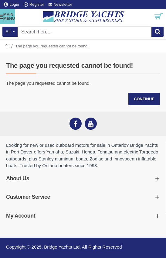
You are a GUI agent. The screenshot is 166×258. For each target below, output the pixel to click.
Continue (144, 99)
